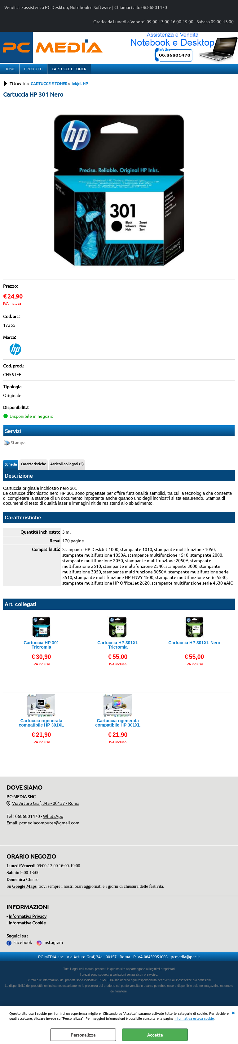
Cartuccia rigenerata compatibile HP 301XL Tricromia (117, 726)
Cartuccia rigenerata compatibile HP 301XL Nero (41, 726)
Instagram (53, 946)
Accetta (155, 1034)
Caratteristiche (33, 467)
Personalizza (83, 1034)
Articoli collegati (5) (67, 467)
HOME (9, 70)
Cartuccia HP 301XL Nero (194, 646)
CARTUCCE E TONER (68, 70)
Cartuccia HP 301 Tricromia (41, 648)
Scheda (11, 467)
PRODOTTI (33, 70)
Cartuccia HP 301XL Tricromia (117, 648)
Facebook (22, 946)
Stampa (18, 446)
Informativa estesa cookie (194, 1018)
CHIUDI (233, 1012)
